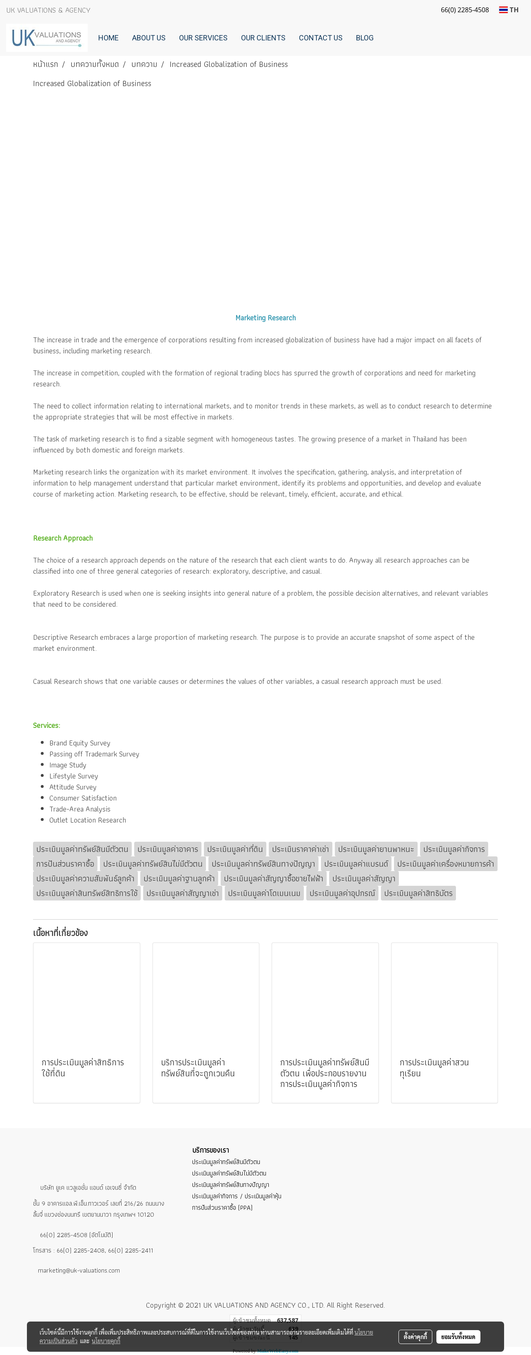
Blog (365, 37)
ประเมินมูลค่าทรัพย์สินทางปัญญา (230, 1185)
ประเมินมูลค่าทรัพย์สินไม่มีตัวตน (229, 1173)
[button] (387, 38)
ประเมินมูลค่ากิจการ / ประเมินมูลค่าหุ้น (236, 1196)
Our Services (203, 37)
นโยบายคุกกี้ (106, 1340)
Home (108, 37)
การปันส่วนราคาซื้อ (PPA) (222, 1207)
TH (509, 9)
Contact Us (321, 37)
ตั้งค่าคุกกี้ (415, 1336)
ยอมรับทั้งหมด (458, 1336)
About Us (149, 37)
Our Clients (263, 37)
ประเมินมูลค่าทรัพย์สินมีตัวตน (226, 1162)
